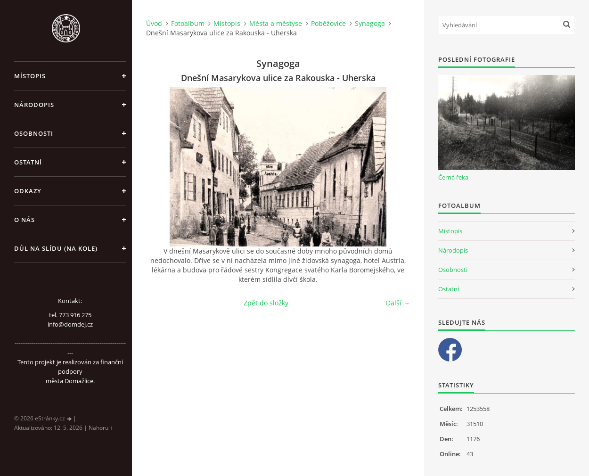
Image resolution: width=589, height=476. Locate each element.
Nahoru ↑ (101, 428)
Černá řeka (453, 177)
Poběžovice (328, 23)
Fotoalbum (188, 23)
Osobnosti (33, 133)
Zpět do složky (266, 302)
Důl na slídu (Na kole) (56, 248)
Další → (398, 302)
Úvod (154, 23)
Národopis (34, 104)
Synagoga (370, 23)
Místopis (30, 76)
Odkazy (27, 191)
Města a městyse (275, 23)
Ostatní (28, 162)
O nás (24, 219)
